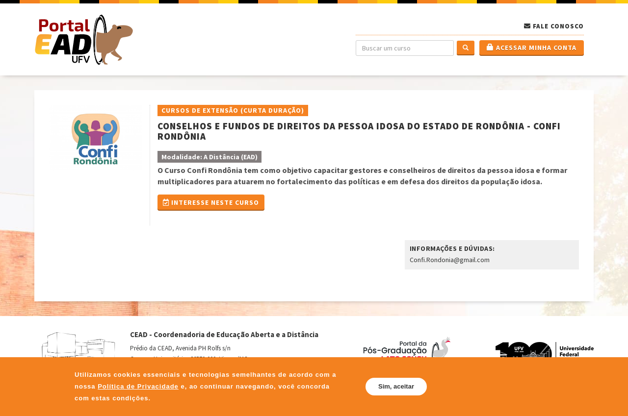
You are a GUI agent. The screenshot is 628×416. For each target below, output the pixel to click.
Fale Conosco (558, 26)
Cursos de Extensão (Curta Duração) (232, 110)
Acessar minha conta (531, 47)
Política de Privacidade (138, 386)
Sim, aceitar (396, 386)
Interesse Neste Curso (211, 202)
